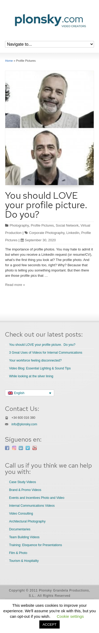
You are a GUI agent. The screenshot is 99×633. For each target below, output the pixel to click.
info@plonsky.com (24, 424)
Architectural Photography (27, 521)
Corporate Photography (46, 233)
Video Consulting (21, 513)
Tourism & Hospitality (24, 561)
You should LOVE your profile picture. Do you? (47, 205)
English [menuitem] (19, 393)
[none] (29, 393)
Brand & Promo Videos (25, 490)
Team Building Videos (24, 537)
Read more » (15, 285)
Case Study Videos (22, 482)
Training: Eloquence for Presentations (35, 545)
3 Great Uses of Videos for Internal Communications (45, 352)
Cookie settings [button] (70, 616)
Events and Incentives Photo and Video (36, 498)
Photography (19, 225)
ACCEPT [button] (49, 624)
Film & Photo (18, 553)
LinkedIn (72, 233)
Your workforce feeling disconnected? (35, 360)
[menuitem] (29, 393)
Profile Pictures (42, 225)
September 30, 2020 (38, 240)
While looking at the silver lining (31, 376)
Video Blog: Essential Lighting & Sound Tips (39, 368)
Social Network (67, 225)
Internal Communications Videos (32, 506)
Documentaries (19, 529)
